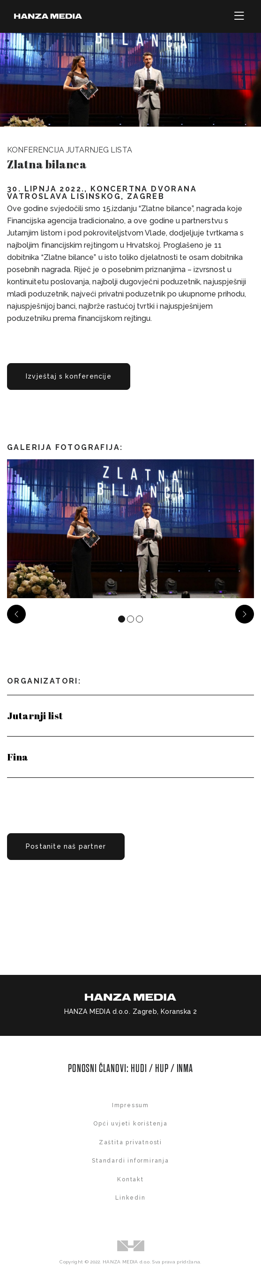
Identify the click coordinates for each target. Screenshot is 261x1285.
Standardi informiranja (130, 1160)
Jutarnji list (35, 715)
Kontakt (130, 1179)
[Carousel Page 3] (139, 619)
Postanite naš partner (66, 846)
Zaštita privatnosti (130, 1142)
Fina (18, 756)
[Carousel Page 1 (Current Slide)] (121, 619)
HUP (162, 1068)
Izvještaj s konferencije (69, 376)
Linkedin (130, 1197)
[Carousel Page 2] (130, 619)
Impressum (130, 1105)
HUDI (140, 1068)
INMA (185, 1068)
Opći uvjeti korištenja (130, 1123)
